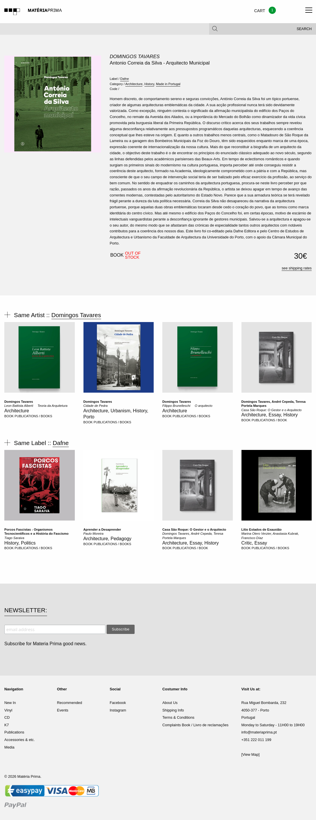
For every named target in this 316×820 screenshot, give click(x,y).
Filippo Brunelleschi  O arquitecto (187, 405)
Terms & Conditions (178, 717)
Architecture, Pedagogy (107, 538)
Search (304, 29)
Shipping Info (173, 710)
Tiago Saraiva (14, 538)
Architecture (134, 84)
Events (62, 710)
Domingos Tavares (135, 56)
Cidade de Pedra (95, 405)
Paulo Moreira (93, 533)
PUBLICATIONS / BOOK (269, 420)
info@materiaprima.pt (259, 732)
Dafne (124, 78)
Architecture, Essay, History (269, 414)
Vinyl (8, 710)
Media (9, 747)
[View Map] (250, 754)
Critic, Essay (254, 542)
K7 (6, 725)
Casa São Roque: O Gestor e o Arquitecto (271, 410)
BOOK (9, 416)
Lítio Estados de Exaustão (261, 529)
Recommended (69, 703)
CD (7, 717)
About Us (170, 703)
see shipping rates (297, 268)
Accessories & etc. (19, 740)
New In (10, 703)
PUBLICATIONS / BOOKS (33, 416)
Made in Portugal (168, 84)
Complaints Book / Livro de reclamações (195, 725)
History (149, 84)
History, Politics (20, 542)
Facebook (118, 703)
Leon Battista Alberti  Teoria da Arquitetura (36, 405)
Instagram (118, 710)
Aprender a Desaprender (102, 529)
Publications (14, 732)
